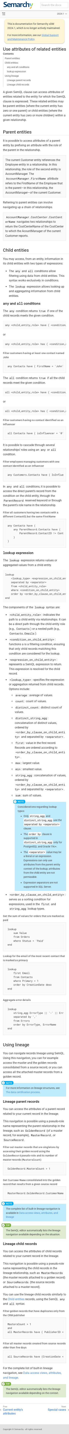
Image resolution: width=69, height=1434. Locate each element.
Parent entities (12, 58)
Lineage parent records (19, 80)
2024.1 (60, 13)
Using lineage (12, 75)
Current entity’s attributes (13, 1411)
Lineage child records (18, 84)
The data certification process (23, 1092)
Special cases (57, 1409)
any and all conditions (18, 67)
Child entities (11, 62)
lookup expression (16, 71)
